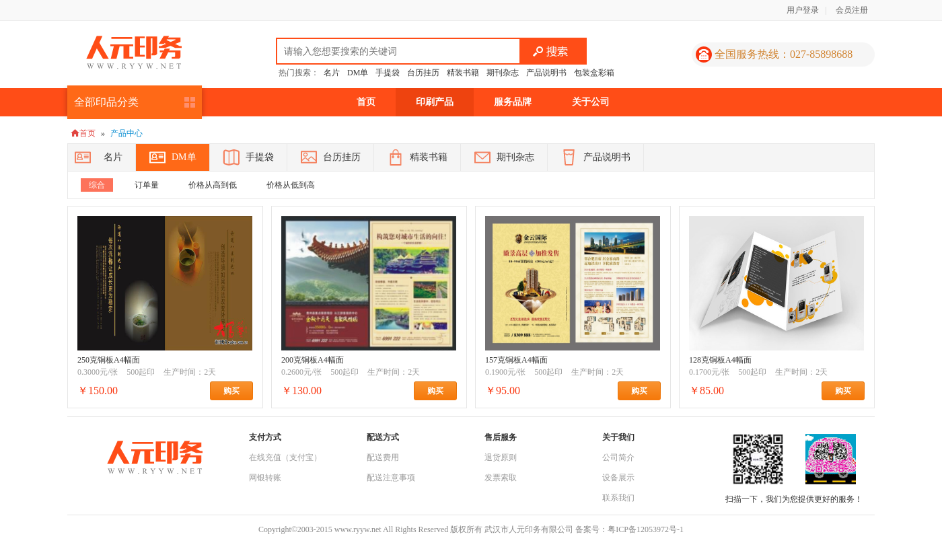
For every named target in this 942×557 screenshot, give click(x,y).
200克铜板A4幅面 (312, 360)
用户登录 (803, 10)
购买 (238, 390)
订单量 (147, 185)
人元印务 (134, 52)
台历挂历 (423, 72)
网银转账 (265, 477)
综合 (97, 185)
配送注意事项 (391, 477)
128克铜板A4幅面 (720, 360)
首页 (366, 102)
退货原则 (500, 457)
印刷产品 (435, 102)
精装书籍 (463, 72)
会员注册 (852, 10)
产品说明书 (546, 72)
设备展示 (618, 477)
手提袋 (387, 72)
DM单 (357, 72)
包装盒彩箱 (594, 72)
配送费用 (383, 457)
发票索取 (500, 477)
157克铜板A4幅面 (516, 360)
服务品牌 (513, 102)
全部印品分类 (106, 102)
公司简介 (618, 457)
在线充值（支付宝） (285, 457)
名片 (332, 72)
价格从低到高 (290, 185)
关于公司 (591, 102)
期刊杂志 (502, 72)
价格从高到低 (212, 185)
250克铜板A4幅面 (108, 360)
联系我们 (618, 498)
